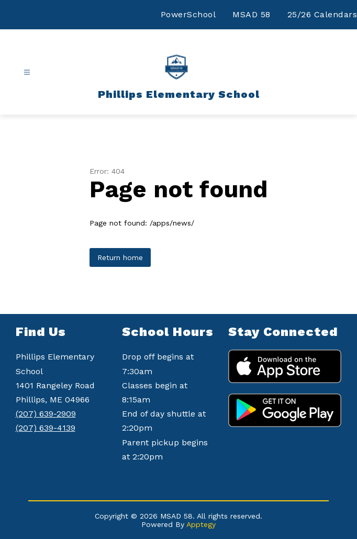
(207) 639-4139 (45, 428)
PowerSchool (188, 14)
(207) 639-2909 (46, 414)
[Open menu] (27, 72)
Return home (120, 257)
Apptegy (201, 524)
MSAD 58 (251, 14)
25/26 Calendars (322, 14)
